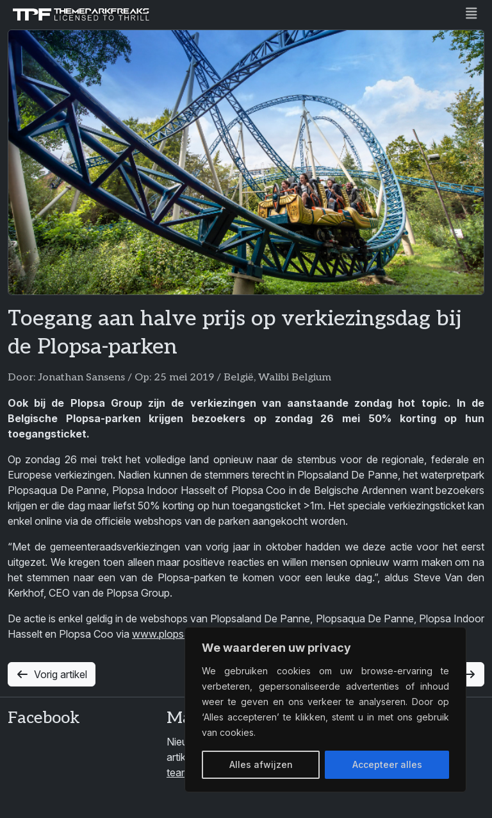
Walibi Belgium (294, 377)
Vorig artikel (51, 674)
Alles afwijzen (261, 764)
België (239, 377)
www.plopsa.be (168, 633)
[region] (325, 709)
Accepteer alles (387, 764)
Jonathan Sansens (81, 377)
